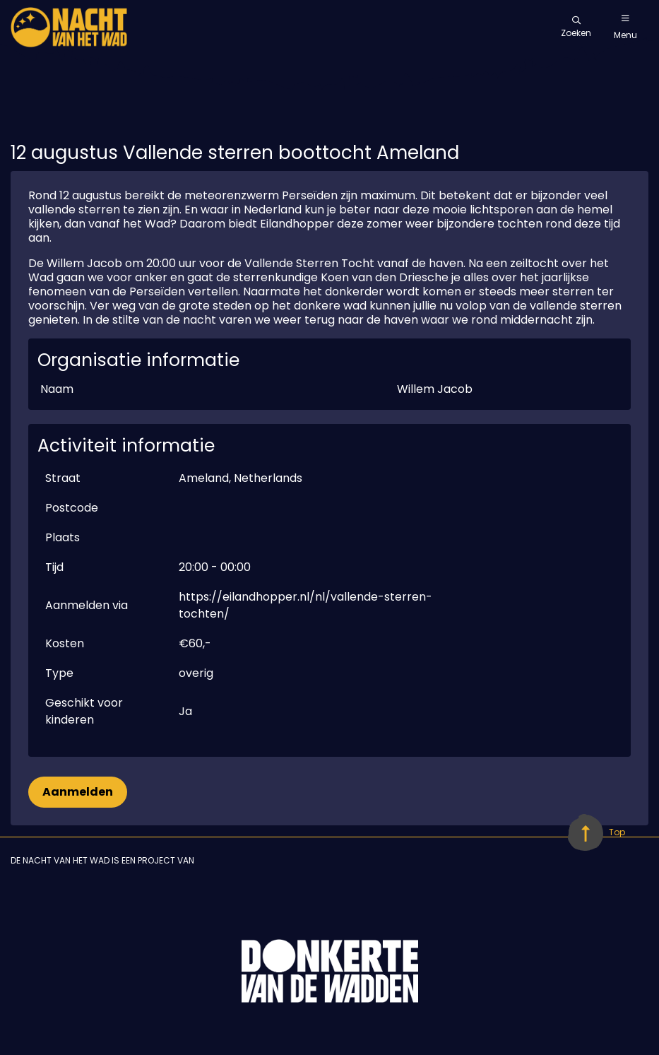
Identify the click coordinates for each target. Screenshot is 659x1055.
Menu (625, 27)
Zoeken (576, 27)
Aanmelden (77, 792)
